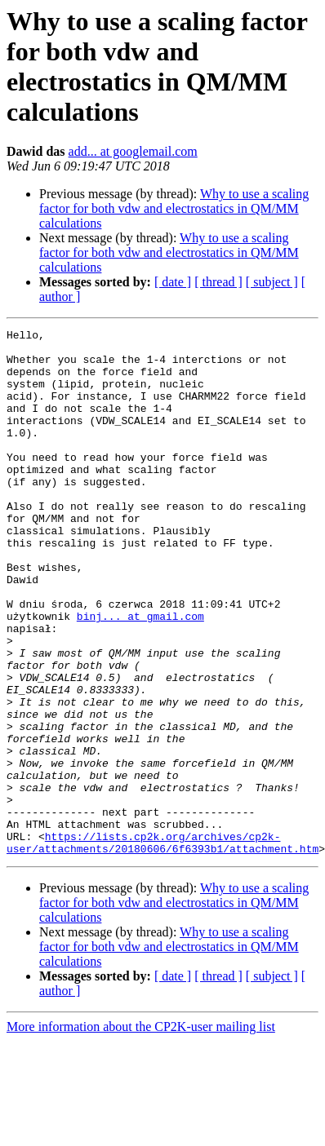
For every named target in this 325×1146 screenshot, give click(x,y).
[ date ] (172, 282)
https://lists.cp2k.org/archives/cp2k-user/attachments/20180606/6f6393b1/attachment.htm (162, 946)
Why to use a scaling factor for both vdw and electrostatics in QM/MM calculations (174, 208)
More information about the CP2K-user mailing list (141, 1132)
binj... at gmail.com (140, 674)
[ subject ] (272, 282)
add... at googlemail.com (133, 151)
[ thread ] (218, 282)
